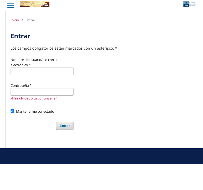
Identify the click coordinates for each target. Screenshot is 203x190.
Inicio (15, 20)
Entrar (65, 126)
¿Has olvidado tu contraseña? (34, 98)
